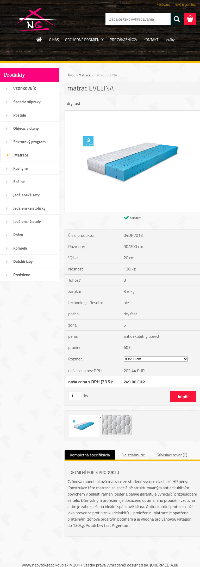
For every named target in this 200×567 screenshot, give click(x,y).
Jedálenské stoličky (29, 208)
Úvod (71, 75)
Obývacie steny (26, 128)
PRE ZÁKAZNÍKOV (123, 39)
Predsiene (21, 275)
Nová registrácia (185, 4)
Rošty (18, 235)
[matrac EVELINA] (132, 113)
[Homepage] (39, 39)
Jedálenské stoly (27, 222)
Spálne (19, 182)
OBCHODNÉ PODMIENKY (84, 39)
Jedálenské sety (26, 195)
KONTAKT (150, 39)
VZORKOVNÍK (24, 89)
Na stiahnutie (133, 455)
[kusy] (74, 395)
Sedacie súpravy (27, 102)
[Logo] (36, 19)
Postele (19, 115)
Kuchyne (20, 168)
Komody (20, 248)
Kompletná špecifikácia (90, 455)
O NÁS (54, 39)
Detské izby (23, 261)
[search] (177, 19)
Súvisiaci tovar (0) (172, 455)
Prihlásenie (163, 4)
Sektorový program (29, 142)
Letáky (170, 39)
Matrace (21, 155)
